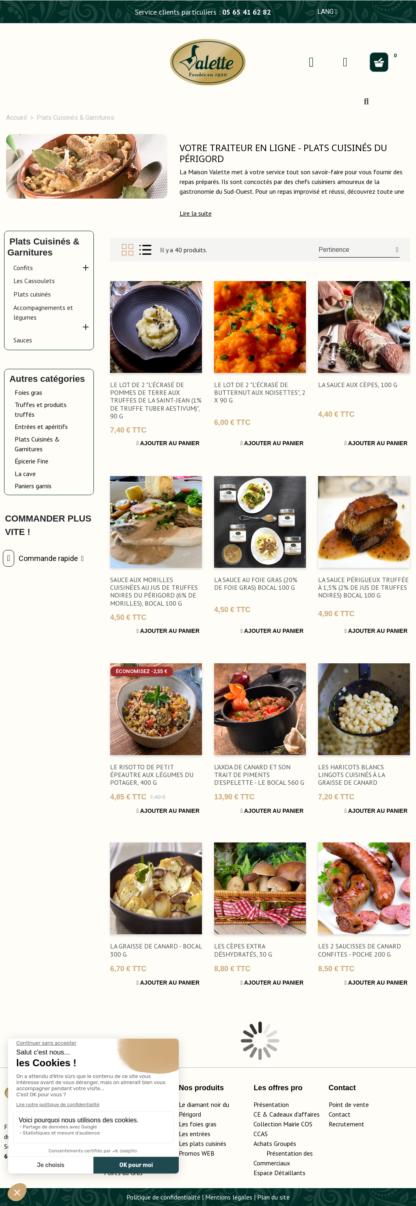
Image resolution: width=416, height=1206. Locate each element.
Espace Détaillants (280, 1173)
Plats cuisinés (32, 294)
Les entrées (194, 1134)
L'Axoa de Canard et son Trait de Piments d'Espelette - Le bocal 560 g (259, 774)
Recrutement (346, 1124)
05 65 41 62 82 (246, 12)
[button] (196, 213)
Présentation (271, 1104)
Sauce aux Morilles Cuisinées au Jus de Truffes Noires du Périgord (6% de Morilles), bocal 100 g (154, 591)
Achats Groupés (275, 1143)
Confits (23, 268)
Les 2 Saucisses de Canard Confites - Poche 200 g (359, 950)
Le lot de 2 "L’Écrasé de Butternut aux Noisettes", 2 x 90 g (260, 392)
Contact (340, 1114)
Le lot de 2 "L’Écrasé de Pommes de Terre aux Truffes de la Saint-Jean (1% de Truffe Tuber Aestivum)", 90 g (156, 400)
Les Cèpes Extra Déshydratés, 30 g (243, 950)
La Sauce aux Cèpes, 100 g (357, 385)
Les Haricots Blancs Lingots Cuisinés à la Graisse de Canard (351, 774)
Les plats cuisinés (202, 1143)
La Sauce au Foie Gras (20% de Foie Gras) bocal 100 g (255, 583)
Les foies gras (198, 1124)
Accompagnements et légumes (43, 312)
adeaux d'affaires (296, 1114)
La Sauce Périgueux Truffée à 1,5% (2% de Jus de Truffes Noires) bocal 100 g (363, 587)
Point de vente (349, 1104)
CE (257, 1114)
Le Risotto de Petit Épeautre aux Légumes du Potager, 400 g (151, 774)
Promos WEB (196, 1153)
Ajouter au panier (167, 443)
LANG (327, 11)
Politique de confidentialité (163, 1197)
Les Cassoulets (34, 281)
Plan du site (273, 1197)
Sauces (22, 340)
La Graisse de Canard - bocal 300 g (156, 950)
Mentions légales (228, 1197)
